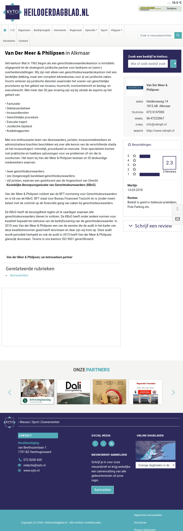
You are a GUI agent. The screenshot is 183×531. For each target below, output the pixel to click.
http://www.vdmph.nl (160, 131)
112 (12, 30)
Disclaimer (140, 522)
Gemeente (60, 30)
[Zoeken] (178, 35)
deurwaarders (19, 275)
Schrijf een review (149, 226)
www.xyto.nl (31, 470)
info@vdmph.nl (156, 124)
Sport (104, 30)
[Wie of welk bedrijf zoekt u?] (148, 64)
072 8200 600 (32, 460)
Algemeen (24, 30)
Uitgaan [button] (115, 30)
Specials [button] (90, 30)
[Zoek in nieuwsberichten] (156, 35)
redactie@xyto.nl (34, 465)
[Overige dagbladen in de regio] (155, 465)
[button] (5, 392)
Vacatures (9, 40)
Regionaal (76, 30)
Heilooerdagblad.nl (56, 12)
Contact (23, 40)
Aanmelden (102, 490)
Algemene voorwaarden (148, 515)
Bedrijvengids (42, 30)
